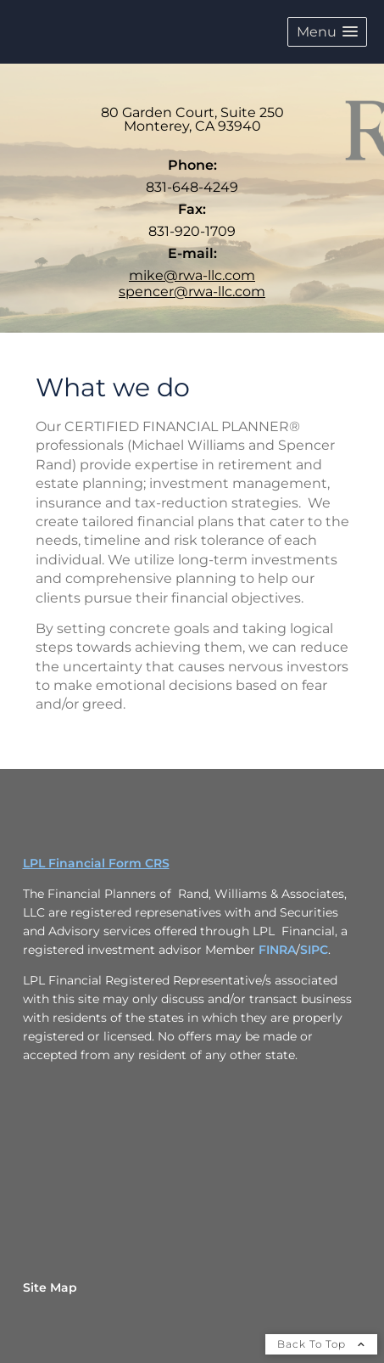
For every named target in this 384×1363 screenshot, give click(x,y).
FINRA (277, 949)
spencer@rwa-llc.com (192, 291)
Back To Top (321, 1344)
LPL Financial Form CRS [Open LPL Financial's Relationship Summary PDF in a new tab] (96, 863)
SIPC (314, 949)
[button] (327, 32)
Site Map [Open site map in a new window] (50, 1287)
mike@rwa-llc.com (192, 275)
